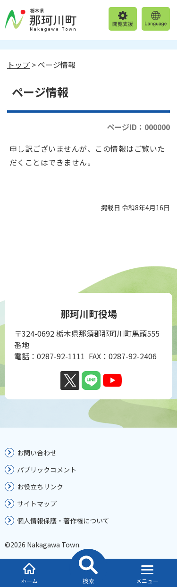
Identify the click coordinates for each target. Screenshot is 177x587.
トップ (18, 64)
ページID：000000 (138, 126)
